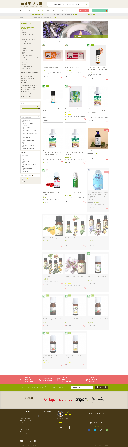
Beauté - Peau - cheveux (27, 43)
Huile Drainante (92, 150)
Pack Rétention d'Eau (71, 238)
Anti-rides (24, 38)
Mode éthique (66, 11)
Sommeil (24, 64)
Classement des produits (26, 436)
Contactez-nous (99, 413)
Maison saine (56, 11)
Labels (21, 422)
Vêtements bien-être (26, 94)
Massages (24, 80)
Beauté (31, 11)
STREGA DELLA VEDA (103, 155)
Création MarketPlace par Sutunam (101, 445)
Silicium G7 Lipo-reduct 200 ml (73, 192)
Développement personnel (28, 89)
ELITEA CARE (101, 204)
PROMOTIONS (84, 11)
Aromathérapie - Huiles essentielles (42, 17)
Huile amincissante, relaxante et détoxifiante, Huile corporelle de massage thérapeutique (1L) (96, 110)
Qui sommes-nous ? (37, 14)
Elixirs (23, 83)
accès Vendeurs (99, 422)
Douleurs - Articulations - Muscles (30, 57)
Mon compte (42, 416)
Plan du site (23, 416)
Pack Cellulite (46, 276)
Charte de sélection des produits (28, 420)
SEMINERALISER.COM (80, 116)
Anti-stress (25, 36)
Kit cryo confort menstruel (72, 67)
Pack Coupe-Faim (92, 238)
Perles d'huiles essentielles (28, 70)
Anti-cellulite (25, 32)
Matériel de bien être (26, 78)
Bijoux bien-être (25, 92)
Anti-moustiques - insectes (28, 34)
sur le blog (76, 14)
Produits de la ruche (27, 76)
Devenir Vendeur (98, 426)
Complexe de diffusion (27, 50)
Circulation (24, 46)
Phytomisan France (103, 117)
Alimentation (23, 11)
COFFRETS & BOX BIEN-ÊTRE (28, 96)
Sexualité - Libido (26, 63)
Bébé (48, 11)
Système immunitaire (27, 66)
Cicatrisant (24, 45)
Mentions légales (24, 429)
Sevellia (21, 17)
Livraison (22, 427)
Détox (23, 52)
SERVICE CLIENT (91, 14)
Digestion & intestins (27, 55)
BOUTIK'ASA (56, 199)
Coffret (24, 48)
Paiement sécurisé (24, 424)
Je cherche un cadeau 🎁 (100, 11)
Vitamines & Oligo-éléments (29, 85)
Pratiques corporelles (27, 87)
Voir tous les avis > (63, 427)
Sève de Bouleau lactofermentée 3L (74, 109)
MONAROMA (56, 243)
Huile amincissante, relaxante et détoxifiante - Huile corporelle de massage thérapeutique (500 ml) (52, 152)
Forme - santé (25, 59)
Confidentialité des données (27, 433)
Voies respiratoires (26, 68)
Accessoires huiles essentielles (29, 30)
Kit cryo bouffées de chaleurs (51, 67)
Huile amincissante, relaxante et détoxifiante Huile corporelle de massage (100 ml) (74, 152)
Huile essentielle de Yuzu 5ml (50, 238)
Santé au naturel (40, 11)
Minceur (24, 61)
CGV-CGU (22, 431)
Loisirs (74, 11)
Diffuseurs (24, 54)
